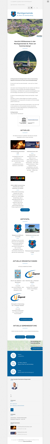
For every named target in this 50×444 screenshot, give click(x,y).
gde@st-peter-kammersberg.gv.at (25, 1)
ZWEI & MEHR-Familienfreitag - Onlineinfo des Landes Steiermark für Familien (18, 187)
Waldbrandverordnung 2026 (32, 235)
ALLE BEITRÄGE (25, 209)
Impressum (14, 403)
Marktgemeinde (25, 14)
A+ (29, 7)
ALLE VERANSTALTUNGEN (26, 319)
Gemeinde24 (21, 439)
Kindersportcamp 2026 (32, 151)
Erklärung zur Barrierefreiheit (18, 405)
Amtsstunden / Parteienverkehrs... (18, 4)
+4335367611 (14, 1)
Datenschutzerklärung (27, 441)
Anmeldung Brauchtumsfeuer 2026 (24, 426)
